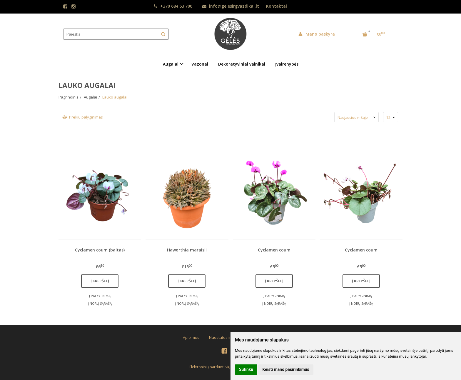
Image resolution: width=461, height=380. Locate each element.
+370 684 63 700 (172, 6)
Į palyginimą (100, 296)
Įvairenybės (286, 64)
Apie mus (191, 337)
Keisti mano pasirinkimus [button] (286, 369)
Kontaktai (276, 6)
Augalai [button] (170, 64)
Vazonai (199, 64)
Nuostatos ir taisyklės (228, 337)
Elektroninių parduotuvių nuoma (216, 366)
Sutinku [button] (246, 369)
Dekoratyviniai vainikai (241, 64)
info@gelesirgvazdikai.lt (230, 6)
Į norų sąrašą (100, 303)
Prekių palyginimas (85, 117)
